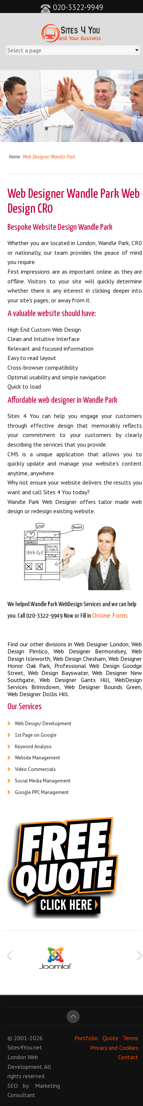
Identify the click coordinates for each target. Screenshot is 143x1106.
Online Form (109, 615)
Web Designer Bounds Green (102, 687)
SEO (12, 1085)
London (16, 1057)
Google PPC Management (42, 792)
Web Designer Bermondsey (90, 651)
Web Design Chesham (79, 658)
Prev (9, 956)
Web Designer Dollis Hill (37, 694)
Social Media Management (42, 781)
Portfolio (86, 1038)
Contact (128, 1057)
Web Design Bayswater (58, 672)
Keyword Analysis (33, 746)
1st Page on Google (36, 735)
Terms (130, 1038)
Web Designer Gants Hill (74, 680)
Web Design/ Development (43, 723)
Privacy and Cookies (114, 1047)
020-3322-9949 (71, 7)
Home (14, 157)
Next (139, 956)
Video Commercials (35, 769)
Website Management (37, 758)
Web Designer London (101, 644)
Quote (110, 1038)
